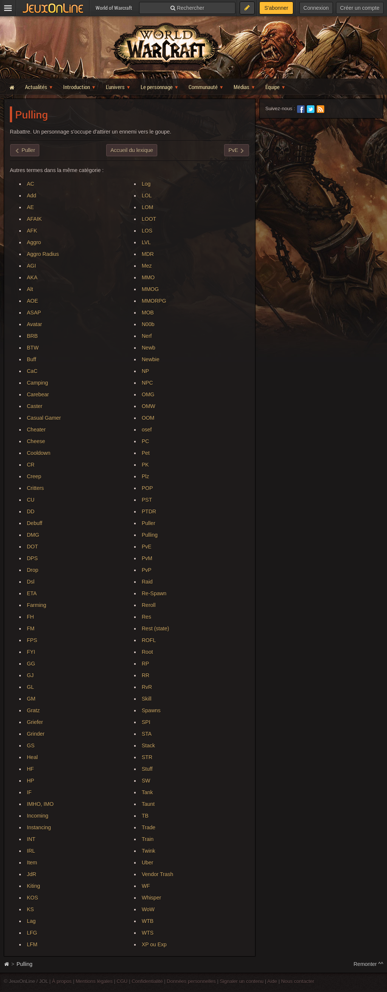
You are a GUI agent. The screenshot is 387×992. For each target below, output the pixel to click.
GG (31, 664)
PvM (147, 558)
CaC (32, 371)
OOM (148, 418)
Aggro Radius (43, 254)
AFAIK (34, 219)
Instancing (39, 827)
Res (146, 617)
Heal (32, 757)
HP (30, 781)
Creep (34, 476)
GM (31, 699)
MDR (148, 254)
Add (31, 196)
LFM (32, 944)
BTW (33, 348)
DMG (33, 535)
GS (30, 745)
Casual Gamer (44, 418)
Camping (37, 383)
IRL (31, 851)
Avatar (34, 324)
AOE (32, 301)
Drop (32, 570)
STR (147, 757)
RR (145, 675)
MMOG (150, 289)
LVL (146, 242)
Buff (31, 359)
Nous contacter (297, 981)
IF (29, 792)
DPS (32, 558)
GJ (30, 675)
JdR (31, 874)
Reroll (149, 605)
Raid (147, 582)
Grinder (36, 734)
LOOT (149, 219)
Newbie (150, 359)
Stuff (147, 769)
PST (147, 500)
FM (30, 628)
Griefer (35, 722)
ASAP (34, 313)
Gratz (33, 710)
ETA (32, 593)
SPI (146, 722)
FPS (32, 640)
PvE (147, 547)
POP (147, 488)
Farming (36, 605)
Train (147, 839)
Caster (34, 406)
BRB (32, 336)
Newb (148, 348)
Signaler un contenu (241, 981)
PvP (147, 570)
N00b (148, 324)
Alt (30, 289)
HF (30, 769)
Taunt (148, 804)
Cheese (36, 441)
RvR (147, 687)
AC (30, 184)
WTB (147, 921)
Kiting (33, 886)
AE (30, 207)
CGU (122, 981)
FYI (31, 652)
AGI (31, 266)
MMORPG (154, 301)
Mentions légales (94, 981)
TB (145, 816)
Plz (145, 476)
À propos (62, 981)
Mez (147, 266)
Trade (148, 827)
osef (147, 430)
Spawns (151, 710)
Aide (272, 981)
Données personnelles (191, 981)
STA (147, 734)
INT (31, 839)
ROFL (149, 640)
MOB (148, 313)
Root (147, 652)
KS (30, 909)
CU (30, 500)
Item (32, 863)
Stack (148, 745)
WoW (148, 909)
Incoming (37, 816)
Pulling (150, 535)
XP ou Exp (154, 944)
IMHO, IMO (40, 804)
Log (146, 184)
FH (30, 617)
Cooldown (38, 453)
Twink (148, 851)
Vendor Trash (157, 874)
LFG (32, 933)
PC (145, 441)
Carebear (38, 394)
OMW (148, 406)
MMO (148, 277)
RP (145, 664)
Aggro (34, 242)
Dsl (30, 582)
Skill (147, 699)
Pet (146, 453)
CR (30, 465)
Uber (147, 863)
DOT (32, 547)
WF (146, 886)
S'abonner (276, 8)
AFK (32, 231)
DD (30, 511)
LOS (147, 231)
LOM (147, 207)
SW (146, 781)
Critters (35, 488)
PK (145, 465)
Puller (148, 523)
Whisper (151, 898)
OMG (148, 394)
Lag (31, 921)
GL (30, 687)
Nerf (147, 336)
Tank (147, 792)
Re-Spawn (154, 593)
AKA (32, 277)
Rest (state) (155, 628)
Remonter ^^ (369, 964)
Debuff (34, 523)
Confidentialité (147, 981)
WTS (147, 933)
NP (145, 371)
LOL (147, 196)
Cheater (36, 430)
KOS (32, 898)
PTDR (149, 511)
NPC (147, 383)
